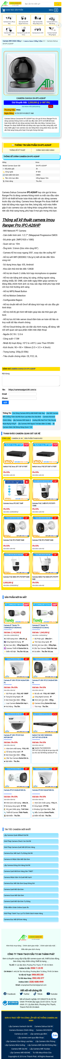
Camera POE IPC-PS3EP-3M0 (42, 540)
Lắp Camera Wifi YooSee (40, 1049)
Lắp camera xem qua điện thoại (31, 1038)
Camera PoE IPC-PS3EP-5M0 (13, 540)
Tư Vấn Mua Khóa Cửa (42, 1053)
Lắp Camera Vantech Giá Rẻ (20, 1026)
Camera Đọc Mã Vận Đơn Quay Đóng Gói (19, 883)
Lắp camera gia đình (38, 1034)
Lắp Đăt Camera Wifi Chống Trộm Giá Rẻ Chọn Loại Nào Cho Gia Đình (30, 415)
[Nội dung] (31, 381)
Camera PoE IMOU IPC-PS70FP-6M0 (16, 577)
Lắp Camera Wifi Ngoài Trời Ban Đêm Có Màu (34, 424)
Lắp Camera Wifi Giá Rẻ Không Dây (42, 1045)
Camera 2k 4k (17, 438)
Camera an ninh (21, 1034)
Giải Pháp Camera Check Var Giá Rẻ (17, 841)
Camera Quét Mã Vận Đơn (14, 889)
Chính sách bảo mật (47, 946)
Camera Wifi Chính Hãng (12, 41)
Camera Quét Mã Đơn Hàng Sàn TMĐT (18, 871)
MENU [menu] (53, 10)
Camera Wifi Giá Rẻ (19, 1049)
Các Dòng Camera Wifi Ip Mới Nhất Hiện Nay (28, 413)
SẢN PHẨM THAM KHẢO (33, 438)
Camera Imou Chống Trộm (32, 41)
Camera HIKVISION (44, 1030)
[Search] (39, 4)
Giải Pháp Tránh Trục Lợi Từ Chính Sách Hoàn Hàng (23, 913)
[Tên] (22, 389)
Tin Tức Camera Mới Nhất (18, 829)
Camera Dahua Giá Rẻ (43, 1026)
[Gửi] (5, 402)
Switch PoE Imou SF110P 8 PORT (15, 467)
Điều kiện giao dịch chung (30, 949)
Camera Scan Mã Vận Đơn (14, 895)
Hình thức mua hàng (13, 946)
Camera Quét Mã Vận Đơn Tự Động (17, 901)
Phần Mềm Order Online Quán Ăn (16, 907)
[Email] (22, 394)
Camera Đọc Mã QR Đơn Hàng (15, 919)
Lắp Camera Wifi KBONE (20, 1053)
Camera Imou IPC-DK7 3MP (13, 503)
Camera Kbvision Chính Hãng (21, 1030)
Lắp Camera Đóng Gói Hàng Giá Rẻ (17, 865)
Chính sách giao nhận (31, 946)
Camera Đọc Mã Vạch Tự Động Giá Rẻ (18, 853)
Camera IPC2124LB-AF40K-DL (15, 790)
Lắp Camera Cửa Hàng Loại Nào (19, 1041)
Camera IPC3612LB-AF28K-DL (43, 790)
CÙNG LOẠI (6, 438)
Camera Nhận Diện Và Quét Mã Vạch (18, 877)
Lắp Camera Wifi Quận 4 (22, 420)
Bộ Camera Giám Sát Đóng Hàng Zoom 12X (29, 425)
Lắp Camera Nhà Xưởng (15, 1045)
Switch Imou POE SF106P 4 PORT (44, 467)
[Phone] (23, 398)
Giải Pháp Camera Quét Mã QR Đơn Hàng (19, 847)
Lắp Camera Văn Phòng (45, 1041)
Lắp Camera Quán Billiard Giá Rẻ (16, 835)
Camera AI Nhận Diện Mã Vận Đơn (17, 859)
